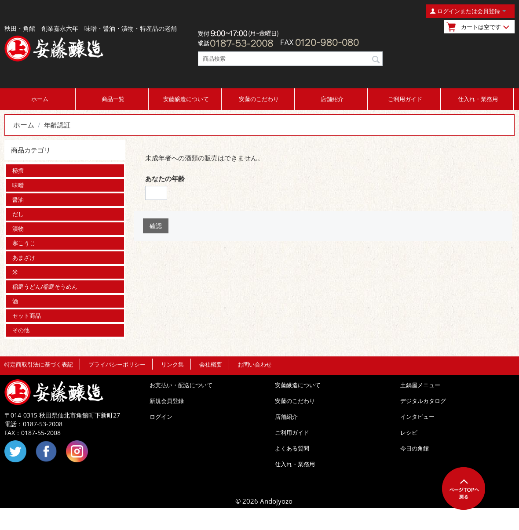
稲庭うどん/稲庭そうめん (44, 286)
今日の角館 (414, 448)
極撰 (18, 170)
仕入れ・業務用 (478, 99)
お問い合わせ (255, 364)
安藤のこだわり (259, 99)
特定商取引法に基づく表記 (38, 364)
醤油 (18, 199)
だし (18, 214)
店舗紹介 (332, 99)
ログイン (161, 417)
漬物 (18, 228)
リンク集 (172, 364)
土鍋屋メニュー (420, 385)
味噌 (18, 185)
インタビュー (417, 417)
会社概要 (210, 364)
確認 (156, 225)
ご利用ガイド (405, 99)
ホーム (39, 99)
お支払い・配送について (181, 385)
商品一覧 (113, 99)
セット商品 (26, 315)
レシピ (408, 432)
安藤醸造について (186, 99)
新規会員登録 (167, 401)
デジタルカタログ (423, 401)
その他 (20, 330)
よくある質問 (292, 448)
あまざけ (23, 257)
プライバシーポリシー (117, 364)
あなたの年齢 (165, 178)
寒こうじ (23, 243)
